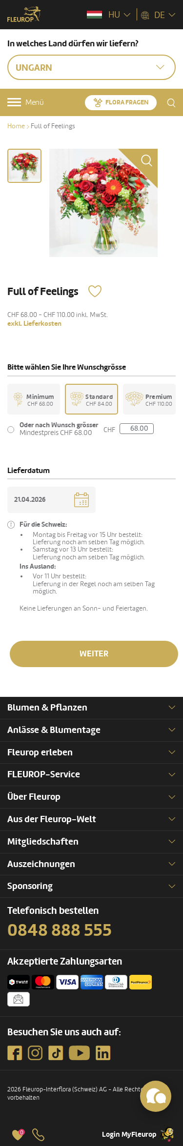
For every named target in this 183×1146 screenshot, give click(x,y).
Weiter (94, 654)
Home (16, 126)
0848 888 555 (59, 930)
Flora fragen (126, 102)
